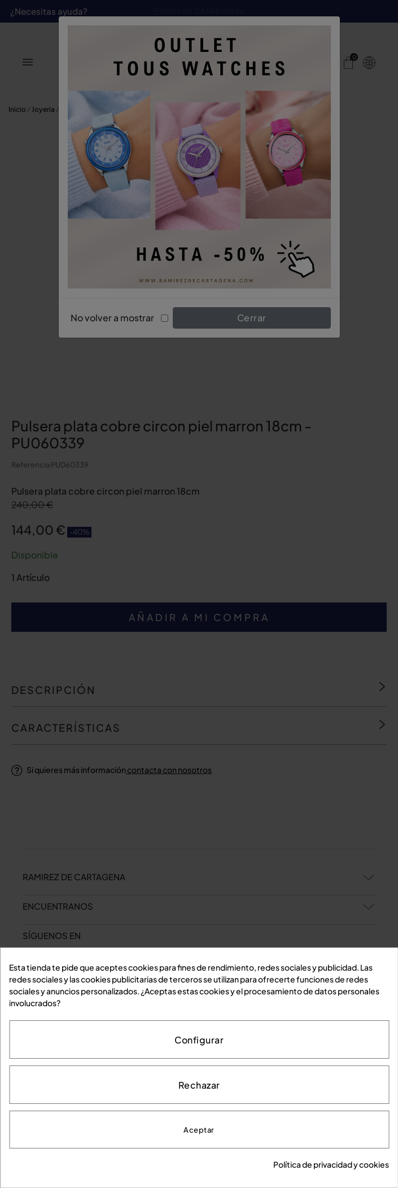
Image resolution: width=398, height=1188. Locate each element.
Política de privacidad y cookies (331, 1164)
